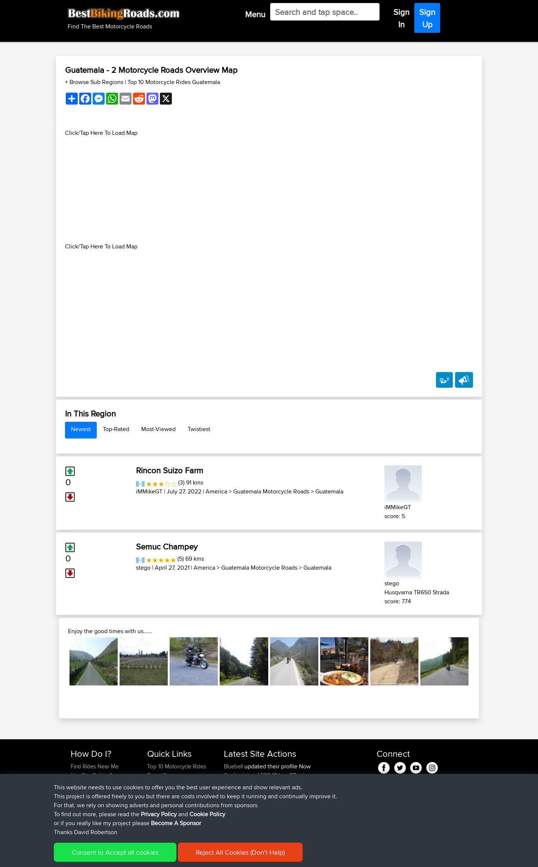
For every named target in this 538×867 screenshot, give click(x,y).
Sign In (401, 18)
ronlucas (235, 793)
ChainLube (237, 820)
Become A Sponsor (94, 802)
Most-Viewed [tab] (158, 429)
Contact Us (160, 802)
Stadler (233, 775)
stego (143, 567)
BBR (265, 775)
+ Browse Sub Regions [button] (95, 82)
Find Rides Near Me (94, 766)
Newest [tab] (81, 429)
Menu (255, 14)
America (216, 491)
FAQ (76, 811)
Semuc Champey (167, 546)
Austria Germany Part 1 (299, 802)
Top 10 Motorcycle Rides (176, 766)
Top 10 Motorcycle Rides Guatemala (173, 82)
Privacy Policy (170, 856)
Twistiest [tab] (199, 429)
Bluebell (234, 766)
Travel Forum (163, 775)
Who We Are (162, 793)
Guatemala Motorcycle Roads (271, 491)
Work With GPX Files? (97, 784)
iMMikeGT (149, 491)
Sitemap (140, 856)
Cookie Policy (208, 856)
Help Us (157, 811)
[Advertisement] (269, 189)
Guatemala (329, 491)
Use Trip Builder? (91, 775)
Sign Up (427, 18)
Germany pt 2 (289, 784)
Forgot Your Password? (99, 793)
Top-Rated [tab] (116, 429)
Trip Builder (161, 784)
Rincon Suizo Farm (169, 470)
